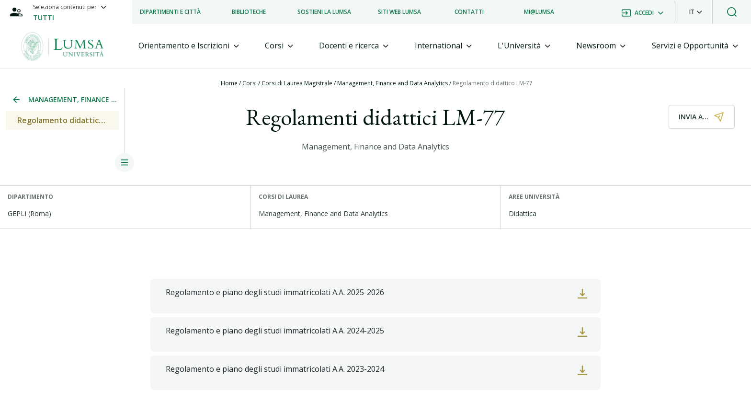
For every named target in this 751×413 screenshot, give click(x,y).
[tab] (189, 45)
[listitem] (170, 12)
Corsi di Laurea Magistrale (297, 83)
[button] (695, 12)
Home (230, 83)
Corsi (249, 83)
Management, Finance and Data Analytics (392, 83)
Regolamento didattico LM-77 (493, 83)
